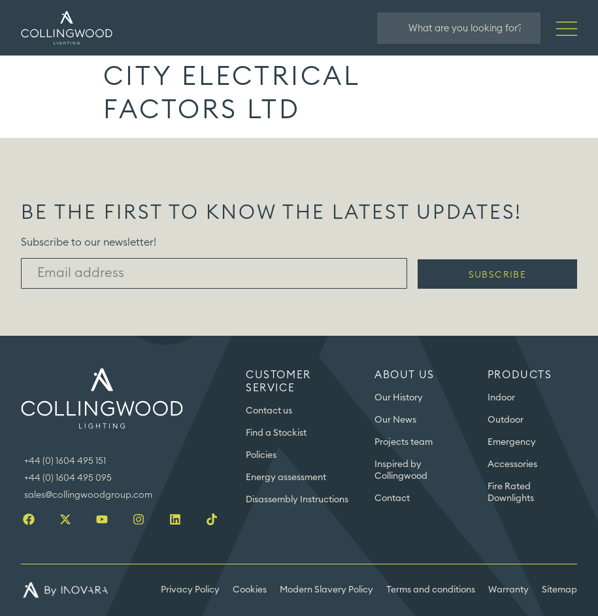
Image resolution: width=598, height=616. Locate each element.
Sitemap (559, 589)
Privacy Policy (190, 589)
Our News (395, 420)
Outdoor (505, 420)
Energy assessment (286, 477)
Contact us (269, 410)
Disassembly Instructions (297, 499)
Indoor (501, 397)
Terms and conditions (430, 589)
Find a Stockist (276, 433)
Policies (261, 455)
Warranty (508, 589)
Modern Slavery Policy (326, 589)
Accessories (512, 464)
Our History (398, 397)
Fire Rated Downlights (511, 492)
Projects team (403, 442)
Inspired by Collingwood (400, 470)
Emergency (512, 442)
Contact (392, 498)
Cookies (250, 589)
